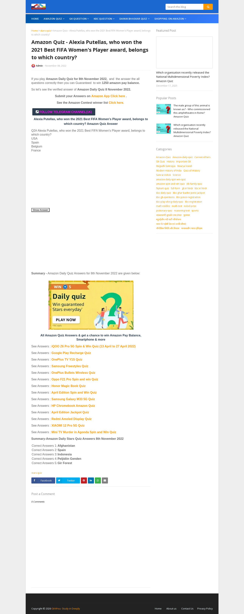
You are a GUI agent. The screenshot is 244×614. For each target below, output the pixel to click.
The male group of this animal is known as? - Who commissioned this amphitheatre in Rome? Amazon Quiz (192, 111)
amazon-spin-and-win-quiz (170, 183)
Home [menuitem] (35, 18)
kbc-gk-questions (165, 197)
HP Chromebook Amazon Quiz (73, 405)
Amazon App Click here (108, 96)
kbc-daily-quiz (163, 192)
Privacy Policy (205, 608)
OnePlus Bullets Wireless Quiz (73, 372)
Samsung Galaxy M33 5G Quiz (73, 399)
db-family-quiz (194, 183)
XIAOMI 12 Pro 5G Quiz (67, 425)
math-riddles (163, 206)
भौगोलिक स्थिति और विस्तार (167, 228)
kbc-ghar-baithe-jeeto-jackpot (189, 192)
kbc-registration (193, 201)
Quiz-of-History (192, 170)
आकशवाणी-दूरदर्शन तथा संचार (169, 215)
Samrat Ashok (163, 175)
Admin (39, 65)
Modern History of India (169, 170)
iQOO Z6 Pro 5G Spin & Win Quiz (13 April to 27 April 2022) (93, 346)
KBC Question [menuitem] (103, 18)
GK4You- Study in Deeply (66, 608)
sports (194, 210)
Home (34, 30)
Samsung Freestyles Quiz (69, 366)
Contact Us (187, 608)
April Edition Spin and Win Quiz (74, 392)
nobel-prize (190, 206)
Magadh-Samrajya (165, 166)
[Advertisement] (90, 181)
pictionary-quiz (164, 210)
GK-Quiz (160, 161)
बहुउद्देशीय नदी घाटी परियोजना (168, 219)
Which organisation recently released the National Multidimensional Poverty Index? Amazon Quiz (183, 77)
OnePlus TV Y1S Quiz (66, 359)
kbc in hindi (201, 188)
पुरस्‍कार (187, 215)
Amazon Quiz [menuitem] (53, 18)
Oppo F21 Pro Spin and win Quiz (75, 379)
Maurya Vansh (184, 166)
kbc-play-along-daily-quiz (169, 201)
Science (177, 175)
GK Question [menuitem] (78, 18)
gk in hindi (187, 188)
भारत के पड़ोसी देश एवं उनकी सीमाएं (171, 224)
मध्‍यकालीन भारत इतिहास (191, 228)
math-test (177, 206)
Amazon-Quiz (163, 157)
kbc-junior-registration (188, 197)
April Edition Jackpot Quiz (70, 412)
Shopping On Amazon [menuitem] (169, 18)
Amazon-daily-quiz (183, 157)
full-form (175, 188)
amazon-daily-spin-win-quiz (171, 179)
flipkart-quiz (162, 188)
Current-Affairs (202, 157)
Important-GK (183, 161)
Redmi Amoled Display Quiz (71, 419)
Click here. (116, 102)
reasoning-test (182, 210)
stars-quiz (45, 30)
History (170, 161)
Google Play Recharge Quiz (71, 353)
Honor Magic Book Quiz (68, 386)
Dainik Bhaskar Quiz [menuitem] (133, 18)
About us (171, 608)
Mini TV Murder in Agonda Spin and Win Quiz (84, 432)
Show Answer (40, 210)
